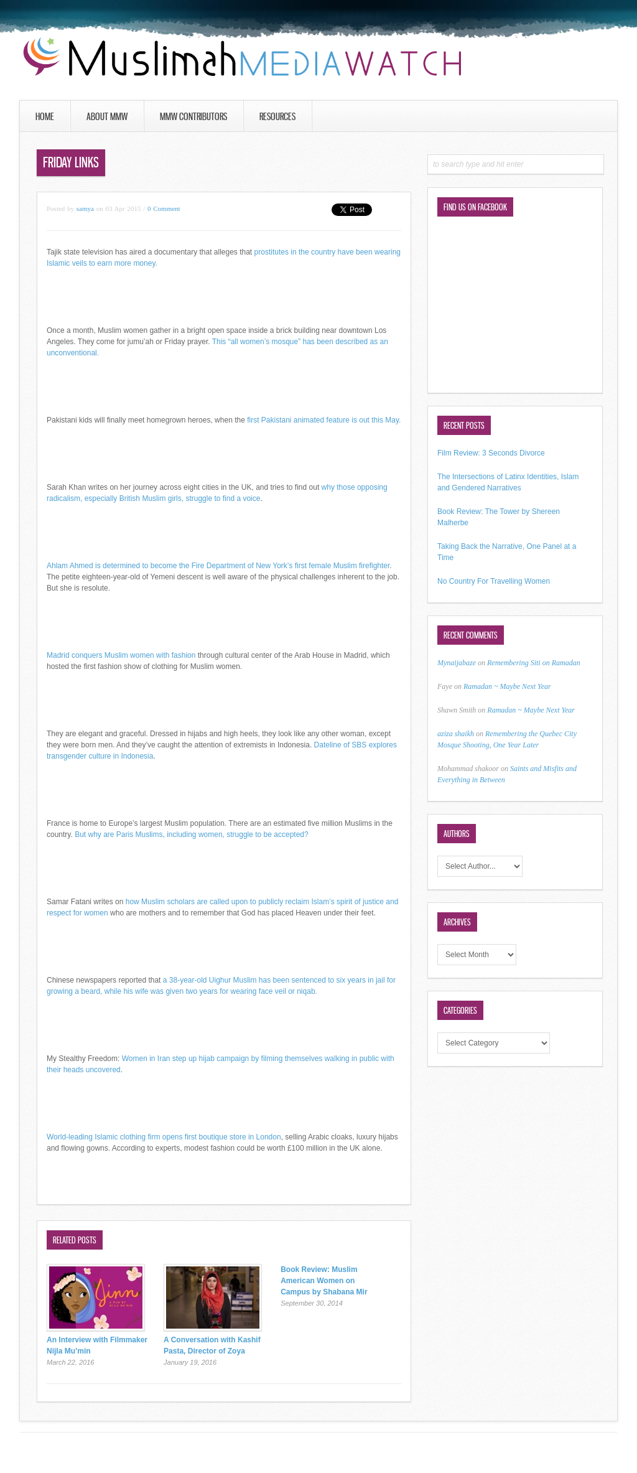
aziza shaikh (455, 733)
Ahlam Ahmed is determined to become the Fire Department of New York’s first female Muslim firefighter (218, 565)
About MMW (107, 116)
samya (85, 208)
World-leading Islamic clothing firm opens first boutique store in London (164, 1137)
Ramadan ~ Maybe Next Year (507, 686)
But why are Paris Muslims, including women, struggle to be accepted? (192, 834)
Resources (277, 116)
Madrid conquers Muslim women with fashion (121, 655)
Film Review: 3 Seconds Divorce (491, 453)
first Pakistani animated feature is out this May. (324, 420)
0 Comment (163, 208)
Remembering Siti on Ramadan (533, 662)
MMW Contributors (193, 116)
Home (44, 116)
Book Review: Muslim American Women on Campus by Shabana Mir (324, 1280)
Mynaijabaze (456, 662)
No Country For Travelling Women (493, 581)
